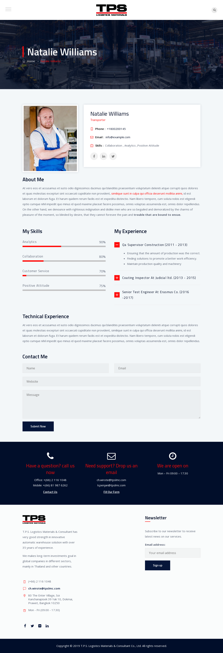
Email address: (155, 544)
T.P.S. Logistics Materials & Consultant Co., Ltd (111, 646)
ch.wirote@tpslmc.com (44, 588)
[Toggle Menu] (8, 9)
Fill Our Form (111, 492)
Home (29, 61)
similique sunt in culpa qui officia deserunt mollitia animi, (147, 193)
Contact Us (50, 492)
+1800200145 (116, 129)
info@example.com (118, 137)
